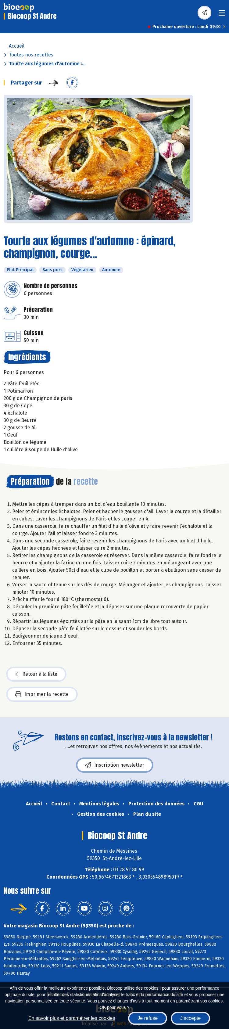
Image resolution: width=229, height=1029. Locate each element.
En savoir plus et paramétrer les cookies (71, 1018)
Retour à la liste (36, 674)
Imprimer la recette (42, 694)
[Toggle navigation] (222, 15)
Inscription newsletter (114, 765)
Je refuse (148, 1018)
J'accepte (190, 1018)
